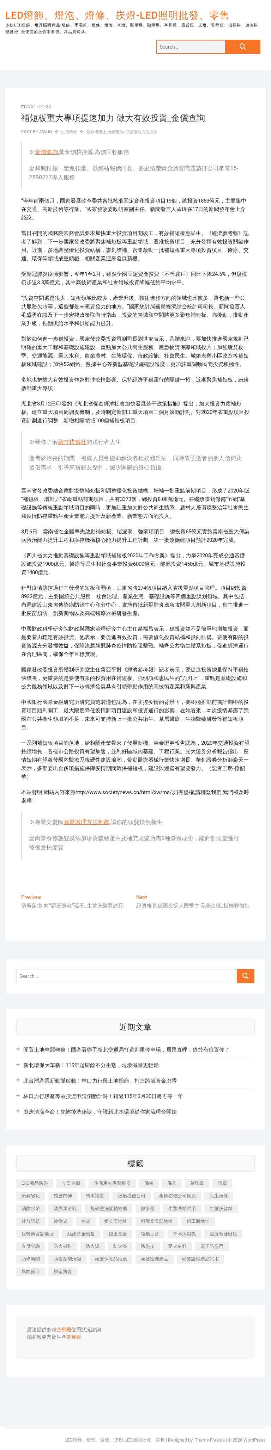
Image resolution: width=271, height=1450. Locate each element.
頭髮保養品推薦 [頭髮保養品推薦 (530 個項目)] (111, 1259)
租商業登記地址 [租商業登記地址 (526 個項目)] (157, 1221)
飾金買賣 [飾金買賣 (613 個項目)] (63, 1271)
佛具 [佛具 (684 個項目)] (171, 1183)
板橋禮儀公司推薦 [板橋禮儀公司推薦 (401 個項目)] (177, 1195)
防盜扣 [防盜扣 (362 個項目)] (148, 1246)
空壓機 (63, 1330)
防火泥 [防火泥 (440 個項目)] (93, 1246)
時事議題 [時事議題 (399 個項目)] (95, 1195)
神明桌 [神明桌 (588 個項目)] (60, 1221)
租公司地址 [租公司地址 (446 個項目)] (115, 1221)
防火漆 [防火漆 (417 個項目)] (120, 1246)
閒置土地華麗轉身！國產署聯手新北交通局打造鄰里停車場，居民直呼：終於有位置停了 (126, 1050)
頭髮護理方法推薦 (141, 132)
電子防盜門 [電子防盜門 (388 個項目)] (211, 1246)
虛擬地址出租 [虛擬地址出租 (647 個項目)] (223, 1234)
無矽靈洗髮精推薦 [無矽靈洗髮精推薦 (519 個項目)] (108, 1208)
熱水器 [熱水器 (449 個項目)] (148, 1208)
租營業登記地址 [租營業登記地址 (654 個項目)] (38, 1234)
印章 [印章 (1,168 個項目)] (222, 1183)
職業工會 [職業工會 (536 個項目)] (150, 1234)
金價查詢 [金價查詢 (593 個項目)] (31, 1246)
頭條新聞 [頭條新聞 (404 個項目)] (31, 1259)
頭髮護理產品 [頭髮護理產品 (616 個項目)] (154, 1259)
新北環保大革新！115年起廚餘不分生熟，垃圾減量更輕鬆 (91, 1065)
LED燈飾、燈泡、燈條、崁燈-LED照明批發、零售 (117, 15)
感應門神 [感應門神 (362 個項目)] (63, 1195)
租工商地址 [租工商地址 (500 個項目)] (198, 1221)
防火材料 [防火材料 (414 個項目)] (63, 1246)
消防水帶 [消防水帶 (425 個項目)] (31, 1208)
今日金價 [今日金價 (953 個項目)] (71, 1183)
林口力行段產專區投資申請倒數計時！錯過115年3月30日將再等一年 (103, 1096)
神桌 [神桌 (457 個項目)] (85, 1221)
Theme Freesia (210, 1440)
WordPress (254, 1440)
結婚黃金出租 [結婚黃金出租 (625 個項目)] (81, 1234)
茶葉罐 (73, 1337)
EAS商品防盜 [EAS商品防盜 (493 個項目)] (35, 1183)
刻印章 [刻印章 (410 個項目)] (197, 1183)
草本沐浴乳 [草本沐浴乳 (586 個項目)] (184, 1234)
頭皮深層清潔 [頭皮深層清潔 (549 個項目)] (67, 1259)
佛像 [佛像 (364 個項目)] (148, 1183)
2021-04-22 (36, 106)
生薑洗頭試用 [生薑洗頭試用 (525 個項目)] (182, 1208)
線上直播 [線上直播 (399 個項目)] (118, 1234)
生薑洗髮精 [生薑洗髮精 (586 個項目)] (221, 1208)
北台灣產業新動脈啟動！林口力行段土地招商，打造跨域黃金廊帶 (100, 1081)
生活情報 (69, 132)
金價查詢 (116, 132)
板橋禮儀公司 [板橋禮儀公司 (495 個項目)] (131, 1195)
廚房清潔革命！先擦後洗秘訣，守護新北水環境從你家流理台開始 (100, 1112)
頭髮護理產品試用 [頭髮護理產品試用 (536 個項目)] (200, 1259)
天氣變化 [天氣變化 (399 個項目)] (31, 1195)
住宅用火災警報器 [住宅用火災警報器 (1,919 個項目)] (112, 1183)
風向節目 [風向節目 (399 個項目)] (31, 1271)
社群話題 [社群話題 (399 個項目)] (31, 1221)
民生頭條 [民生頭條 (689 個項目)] (219, 1195)
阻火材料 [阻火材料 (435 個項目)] (177, 1246)
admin (45, 132)
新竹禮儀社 (96, 132)
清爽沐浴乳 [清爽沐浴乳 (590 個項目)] (65, 1208)
